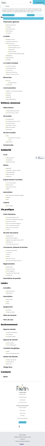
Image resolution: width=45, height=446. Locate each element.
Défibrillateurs (9, 242)
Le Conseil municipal (10, 63)
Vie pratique (7, 209)
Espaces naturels (9, 329)
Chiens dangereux (10, 271)
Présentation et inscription (14, 137)
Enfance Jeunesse (10, 103)
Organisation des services (12, 41)
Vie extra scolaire (9, 133)
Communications (9, 88)
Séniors (5, 165)
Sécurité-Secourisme (10, 233)
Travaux (8, 229)
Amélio (7, 351)
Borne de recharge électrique (12, 353)
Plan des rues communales (12, 227)
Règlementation (9, 264)
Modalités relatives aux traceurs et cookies (22, 437)
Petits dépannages (10, 172)
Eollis (7, 199)
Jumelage (8, 27)
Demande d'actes (12, 82)
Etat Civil (8, 80)
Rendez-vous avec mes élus (12, 74)
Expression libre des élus (11, 72)
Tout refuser (39, 15)
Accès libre (8, 310)
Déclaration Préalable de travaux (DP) (14, 219)
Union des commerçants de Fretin (13, 260)
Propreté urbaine (10, 361)
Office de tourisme (9, 315)
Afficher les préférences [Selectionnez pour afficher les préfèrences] (8, 15)
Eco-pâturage (9, 334)
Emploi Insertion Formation (12, 180)
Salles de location (10, 43)
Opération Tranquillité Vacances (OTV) (14, 240)
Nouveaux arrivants (10, 29)
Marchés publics (10, 57)
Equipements (8, 307)
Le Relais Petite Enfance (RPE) (12, 110)
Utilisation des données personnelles (22, 441)
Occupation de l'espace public (13, 273)
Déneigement (9, 275)
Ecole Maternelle (10, 119)
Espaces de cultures (10, 340)
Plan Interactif (9, 31)
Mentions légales (22, 434)
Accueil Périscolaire (10, 123)
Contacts (6, 372)
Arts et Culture (9, 299)
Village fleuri (7, 367)
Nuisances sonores (10, 269)
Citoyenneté (9, 84)
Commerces (9, 252)
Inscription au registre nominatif (13, 170)
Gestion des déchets (10, 357)
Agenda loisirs (9, 293)
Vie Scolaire (7, 116)
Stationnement (9, 267)
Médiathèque (9, 55)
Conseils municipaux (11, 66)
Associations (9, 129)
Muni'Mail (8, 95)
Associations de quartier (12, 278)
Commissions (9, 70)
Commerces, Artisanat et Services (15, 247)
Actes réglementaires (11, 99)
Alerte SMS (8, 97)
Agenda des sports (10, 291)
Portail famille (8, 145)
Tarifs (9, 139)
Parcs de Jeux (8, 320)
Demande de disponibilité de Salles (16, 53)
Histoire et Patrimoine (11, 25)
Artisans (8, 254)
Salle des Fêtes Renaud (13, 45)
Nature (7, 303)
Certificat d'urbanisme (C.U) (12, 217)
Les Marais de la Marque (11, 332)
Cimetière (8, 59)
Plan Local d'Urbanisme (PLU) (12, 225)
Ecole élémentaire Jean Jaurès (13, 121)
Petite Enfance (8, 108)
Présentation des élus (11, 68)
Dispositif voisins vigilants (12, 238)
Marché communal (10, 258)
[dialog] (22, 10)
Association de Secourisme (12, 244)
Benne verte (9, 363)
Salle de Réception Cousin (14, 47)
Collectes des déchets (11, 359)
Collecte (6, 203)
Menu (30, 2)
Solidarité (6, 150)
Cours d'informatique (11, 182)
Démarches (7, 77)
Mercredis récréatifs (10, 127)
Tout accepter (30, 15)
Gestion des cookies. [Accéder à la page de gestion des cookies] (37, 11)
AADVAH (8, 197)
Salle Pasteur (11, 49)
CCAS (5, 155)
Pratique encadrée (10, 312)
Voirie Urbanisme (9, 214)
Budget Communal (10, 39)
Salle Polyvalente (12, 51)
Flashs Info (8, 93)
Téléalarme (8, 176)
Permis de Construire (11, 221)
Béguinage (8, 168)
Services (8, 256)
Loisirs (4, 283)
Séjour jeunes (9, 141)
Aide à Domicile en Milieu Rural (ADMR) (15, 195)
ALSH (7, 135)
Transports (8, 33)
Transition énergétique (11, 348)
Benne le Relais (9, 205)
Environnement (9, 324)
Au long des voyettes (11, 336)
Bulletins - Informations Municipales (14, 91)
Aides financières (10, 157)
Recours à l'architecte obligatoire (13, 223)
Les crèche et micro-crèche (12, 112)
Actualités (7, 288)
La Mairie (6, 36)
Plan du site (22, 439)
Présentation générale (11, 22)
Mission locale (9, 184)
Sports (7, 301)
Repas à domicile (10, 174)
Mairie (5, 377)
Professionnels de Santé (11, 250)
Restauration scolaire (11, 125)
